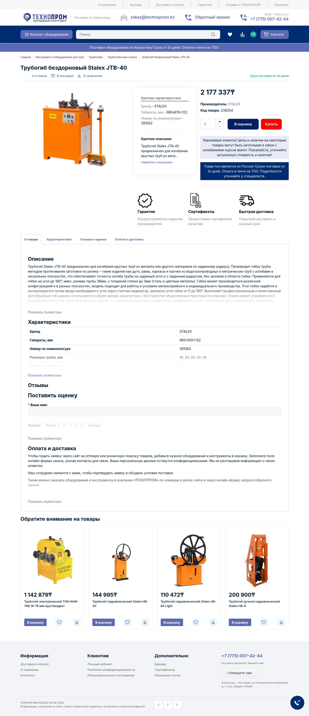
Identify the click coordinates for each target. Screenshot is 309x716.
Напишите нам (239, 673)
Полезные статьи (168, 675)
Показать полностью (44, 312)
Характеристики (59, 239)
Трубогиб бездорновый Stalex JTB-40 (166, 57)
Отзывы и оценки (93, 239)
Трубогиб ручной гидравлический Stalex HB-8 (254, 604)
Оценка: (35, 425)
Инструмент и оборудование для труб (60, 57)
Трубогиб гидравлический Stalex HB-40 (120, 604)
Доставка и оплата (170, 5)
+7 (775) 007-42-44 (242, 655)
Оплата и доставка (129, 239)
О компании (107, 5)
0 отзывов (39, 76)
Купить (271, 124)
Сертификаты (165, 669)
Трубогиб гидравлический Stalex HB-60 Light (188, 604)
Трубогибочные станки (122, 57)
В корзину (243, 124)
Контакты (282, 5)
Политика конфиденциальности (111, 669)
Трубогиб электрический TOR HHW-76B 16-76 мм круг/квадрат (51, 604)
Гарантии (205, 5)
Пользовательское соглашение (110, 675)
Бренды (136, 5)
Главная (26, 57)
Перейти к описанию (156, 162)
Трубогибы (96, 57)
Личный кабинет (99, 664)
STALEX (234, 104)
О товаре (31, 239)
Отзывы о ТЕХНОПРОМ (243, 5)
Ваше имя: (39, 405)
